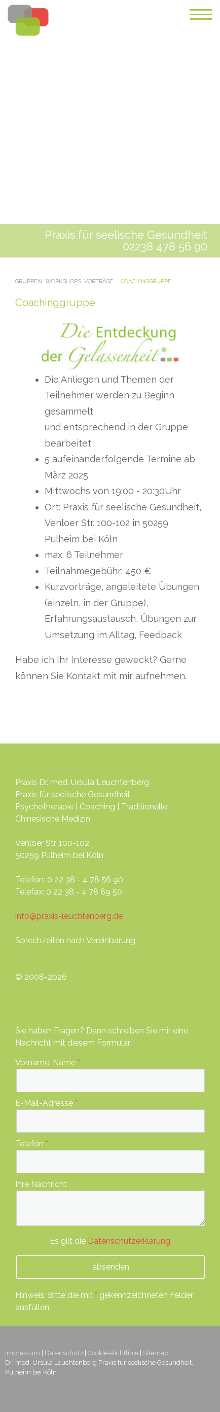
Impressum (22, 1353)
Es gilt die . (111, 1241)
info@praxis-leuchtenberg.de (69, 916)
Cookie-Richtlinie (113, 1353)
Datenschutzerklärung (129, 1241)
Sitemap (155, 1353)
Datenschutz (64, 1353)
